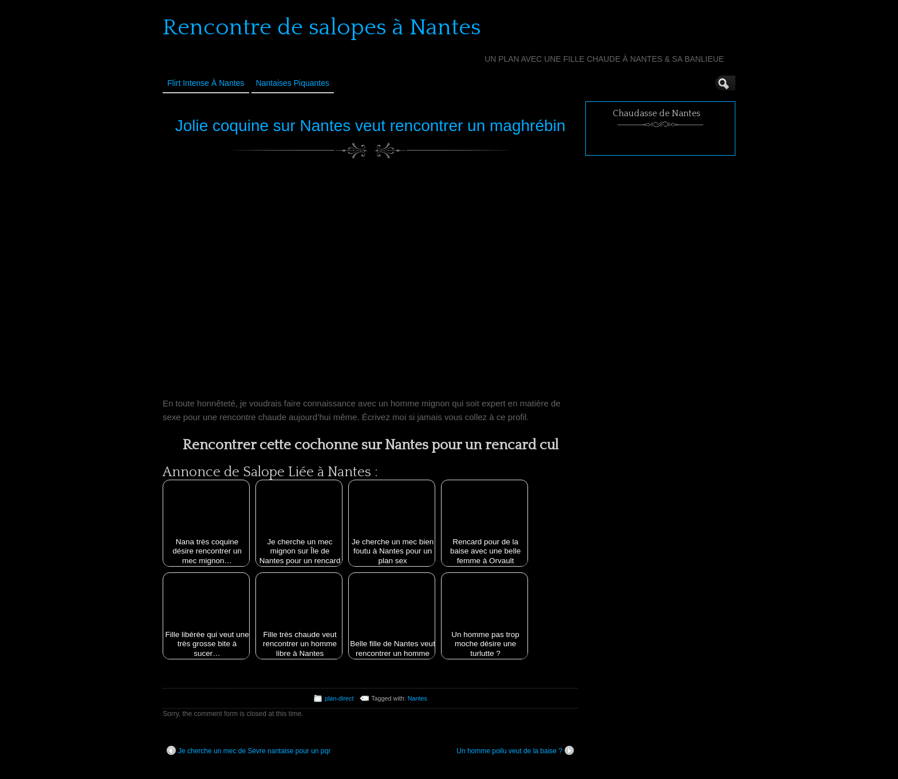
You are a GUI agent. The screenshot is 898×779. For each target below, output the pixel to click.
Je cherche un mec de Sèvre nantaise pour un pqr (248, 750)
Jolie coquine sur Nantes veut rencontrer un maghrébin (370, 126)
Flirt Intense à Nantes (206, 83)
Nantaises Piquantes (292, 83)
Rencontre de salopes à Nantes (322, 27)
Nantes (417, 698)
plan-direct (339, 698)
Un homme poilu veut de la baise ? (515, 750)
